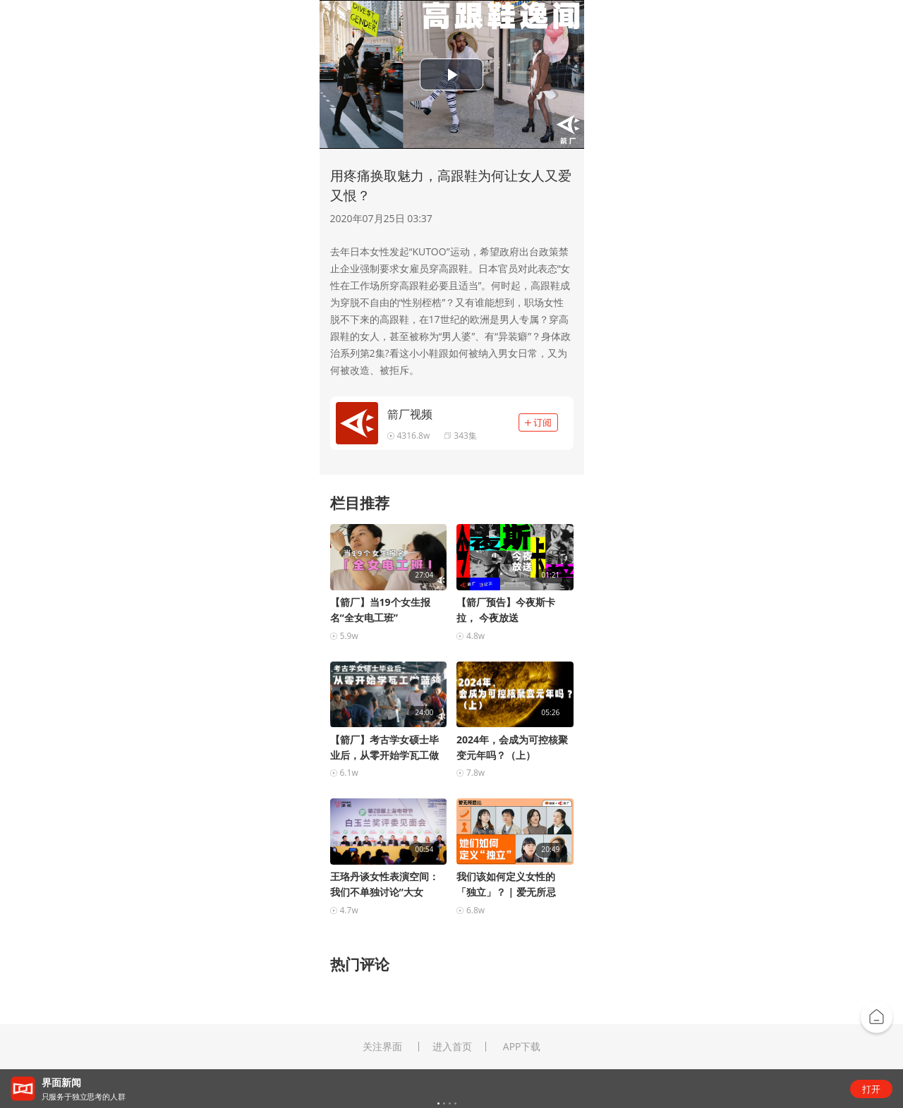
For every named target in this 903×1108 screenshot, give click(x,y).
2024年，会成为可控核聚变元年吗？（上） (512, 747)
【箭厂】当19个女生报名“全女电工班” (380, 609)
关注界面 (382, 1047)
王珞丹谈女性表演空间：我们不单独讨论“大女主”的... (384, 885)
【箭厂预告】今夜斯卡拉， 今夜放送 (505, 609)
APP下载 (522, 1047)
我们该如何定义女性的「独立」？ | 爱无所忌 (506, 884)
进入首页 (452, 1047)
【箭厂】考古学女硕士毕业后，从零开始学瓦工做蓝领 (384, 748)
